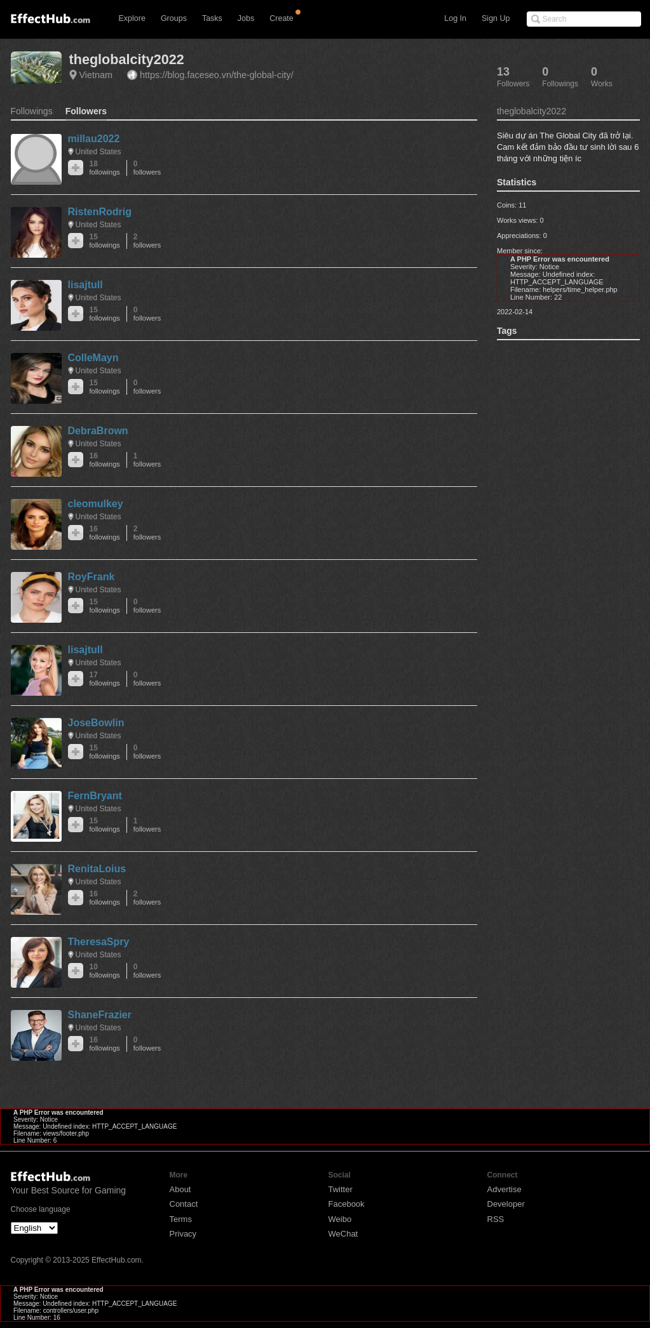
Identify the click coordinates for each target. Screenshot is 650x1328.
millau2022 (94, 138)
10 (105, 971)
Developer (506, 1204)
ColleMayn (93, 357)
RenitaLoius (97, 868)
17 (105, 679)
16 (105, 460)
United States (98, 151)
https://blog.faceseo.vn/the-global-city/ (217, 75)
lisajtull (85, 284)
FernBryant (95, 795)
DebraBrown (98, 430)
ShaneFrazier (100, 1014)
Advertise (504, 1189)
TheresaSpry (99, 941)
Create (281, 18)
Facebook (346, 1204)
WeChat (343, 1233)
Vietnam (96, 75)
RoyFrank (91, 576)
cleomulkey (95, 503)
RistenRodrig (100, 211)
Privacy (183, 1233)
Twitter (340, 1189)
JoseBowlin (96, 722)
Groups (174, 18)
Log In (455, 18)
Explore (132, 18)
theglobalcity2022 (126, 59)
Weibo (340, 1219)
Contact (184, 1204)
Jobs (246, 18)
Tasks (212, 18)
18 (105, 168)
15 (105, 241)
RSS (495, 1219)
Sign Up (496, 18)
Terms (181, 1219)
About (180, 1189)
